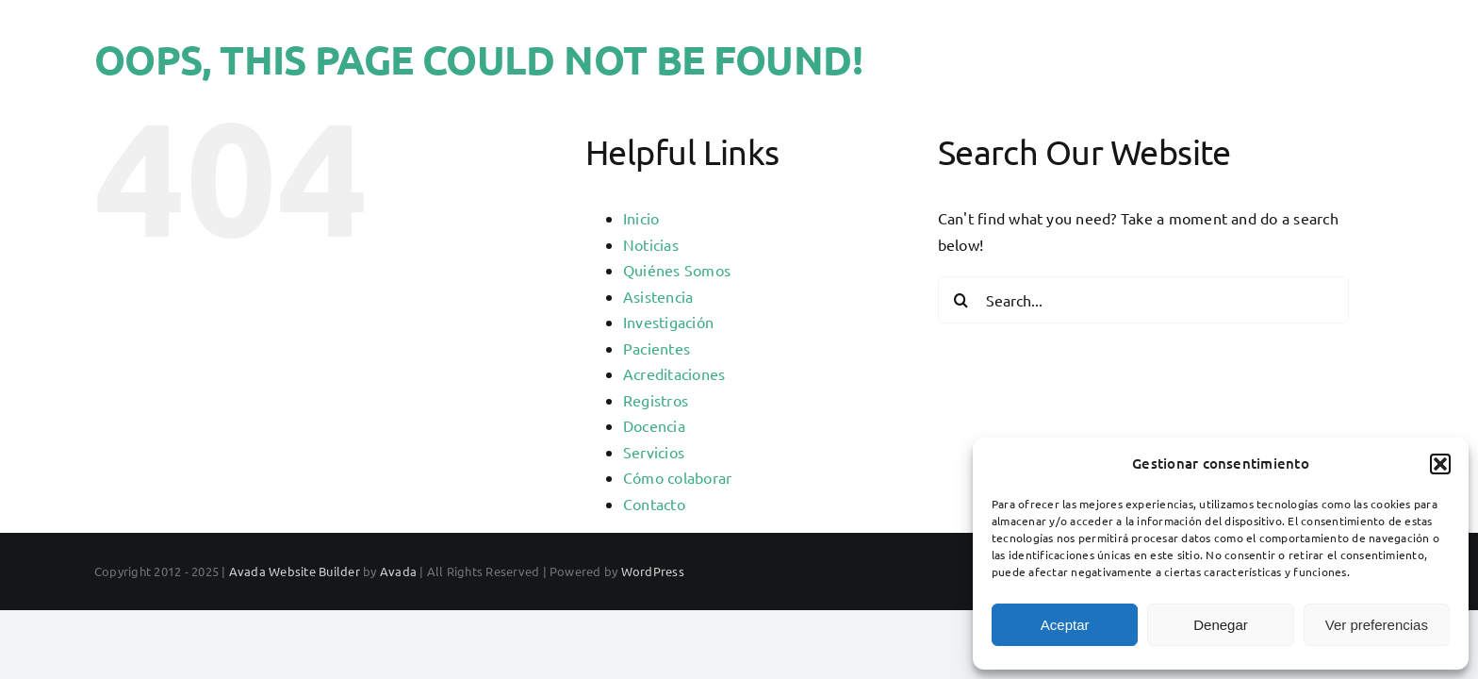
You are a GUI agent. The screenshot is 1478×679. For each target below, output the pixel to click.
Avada (398, 571)
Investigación (668, 321)
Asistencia (658, 296)
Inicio (641, 217)
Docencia (654, 425)
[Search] (961, 299)
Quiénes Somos (677, 269)
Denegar (1220, 625)
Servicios (653, 451)
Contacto (654, 503)
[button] (1440, 464)
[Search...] (1143, 299)
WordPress (652, 571)
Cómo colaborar (677, 477)
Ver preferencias (1376, 625)
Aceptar (1065, 625)
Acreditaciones (674, 373)
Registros (655, 399)
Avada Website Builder (294, 571)
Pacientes (656, 348)
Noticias (651, 244)
